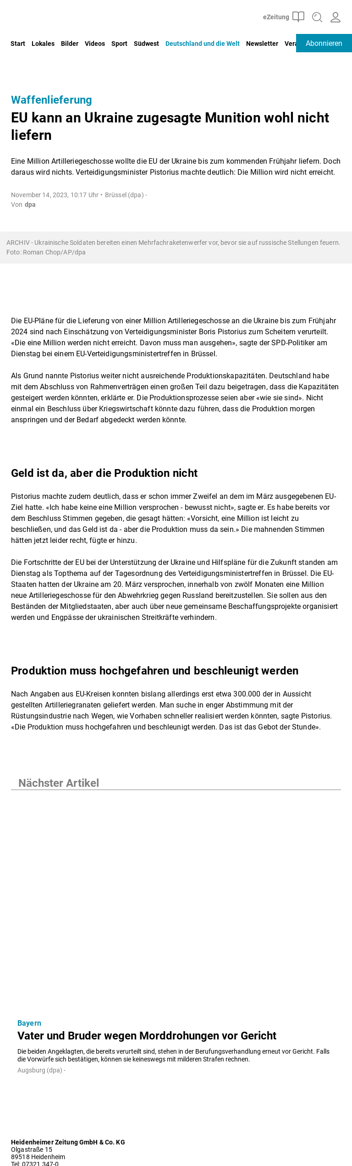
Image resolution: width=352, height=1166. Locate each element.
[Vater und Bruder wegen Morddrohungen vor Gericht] (176, 900)
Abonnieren (324, 43)
